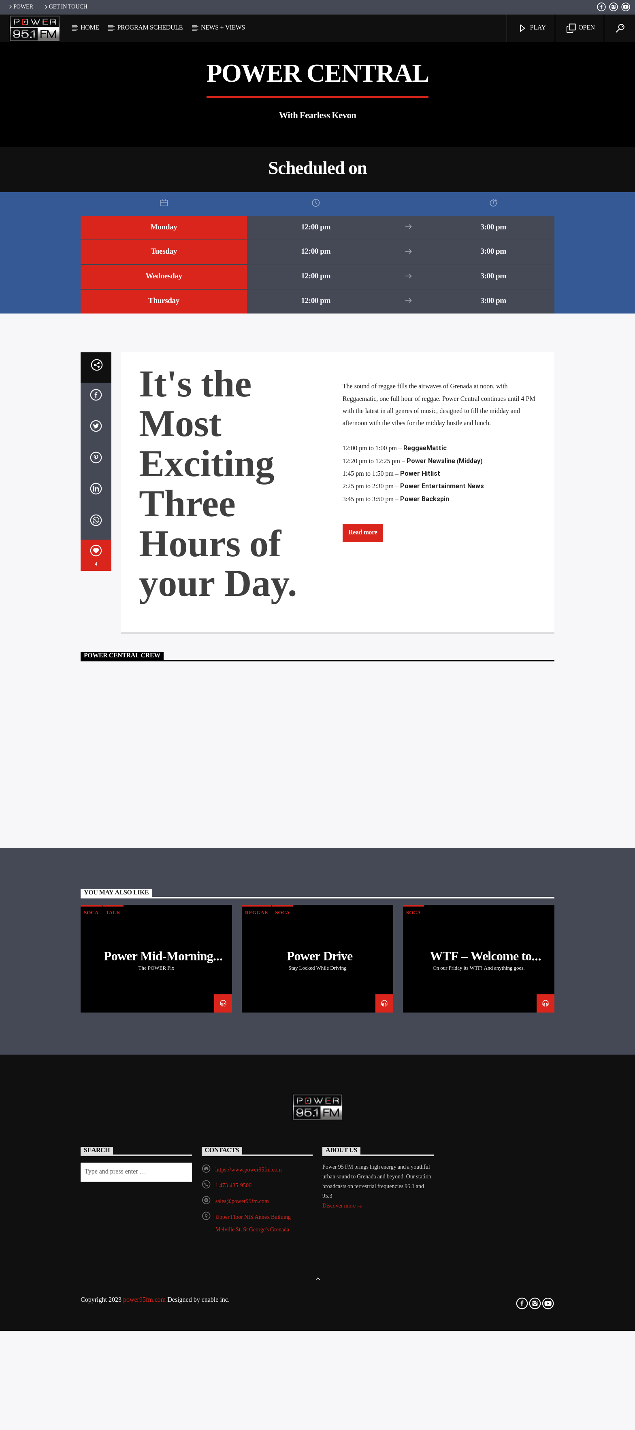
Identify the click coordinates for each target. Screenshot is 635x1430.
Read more (362, 833)
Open (581, 28)
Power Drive (320, 1258)
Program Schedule (150, 28)
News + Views (223, 28)
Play (532, 28)
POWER (20, 7)
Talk (113, 1213)
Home (90, 28)
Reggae (256, 1213)
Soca (91, 1213)
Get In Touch (65, 7)
